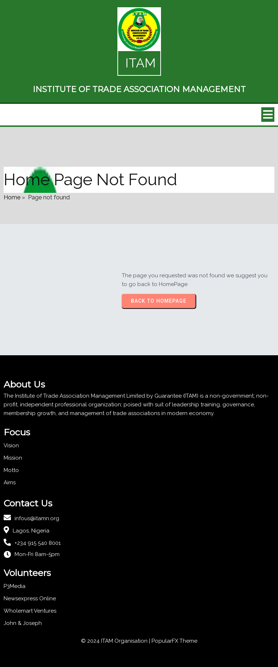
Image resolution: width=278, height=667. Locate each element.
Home (12, 197)
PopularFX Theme (174, 641)
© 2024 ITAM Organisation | (116, 641)
